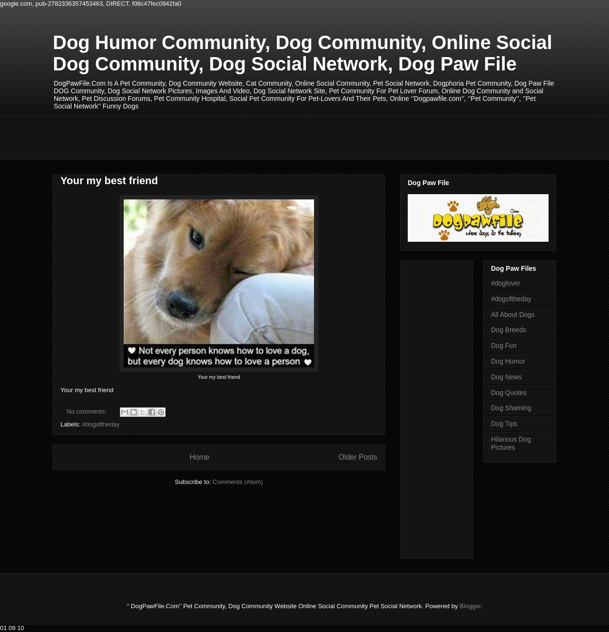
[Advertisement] (226, 136)
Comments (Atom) (238, 481)
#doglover (506, 283)
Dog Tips (504, 423)
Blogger (470, 606)
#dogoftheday (101, 424)
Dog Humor (508, 361)
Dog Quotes (509, 392)
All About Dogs (513, 314)
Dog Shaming (511, 408)
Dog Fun (504, 345)
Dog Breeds (508, 330)
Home (199, 457)
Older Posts (358, 457)
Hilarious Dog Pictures (511, 443)
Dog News (506, 377)
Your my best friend (109, 181)
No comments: (87, 411)
